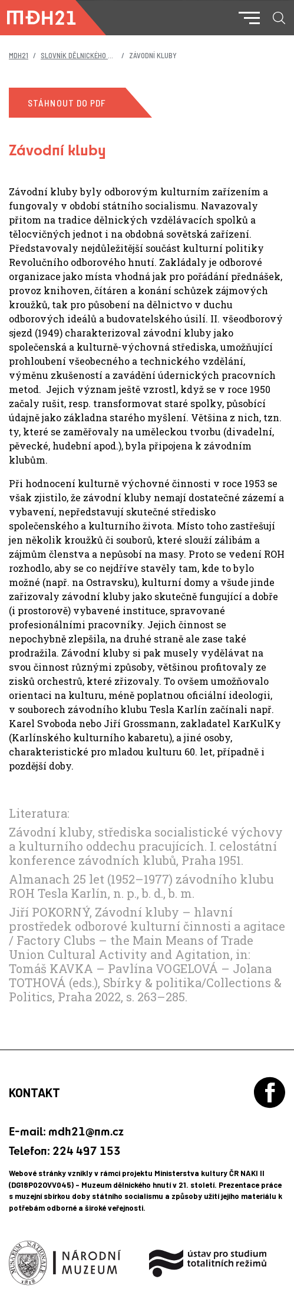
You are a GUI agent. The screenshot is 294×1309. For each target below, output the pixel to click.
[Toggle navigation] (249, 17)
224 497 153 (86, 1150)
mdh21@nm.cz (86, 1131)
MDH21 (18, 55)
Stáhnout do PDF (67, 102)
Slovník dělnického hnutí (84, 55)
